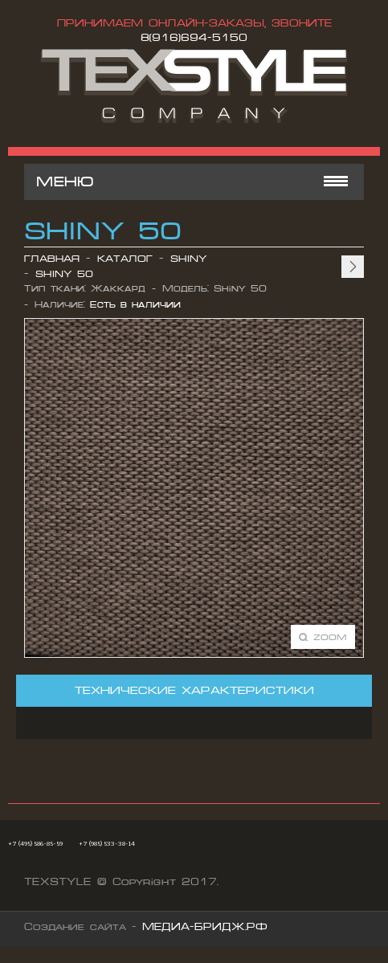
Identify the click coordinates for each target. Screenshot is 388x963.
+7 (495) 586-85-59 (35, 843)
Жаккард (118, 288)
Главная (52, 259)
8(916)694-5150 (194, 38)
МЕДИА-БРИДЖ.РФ (205, 927)
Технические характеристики (194, 690)
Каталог (125, 259)
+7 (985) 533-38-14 (107, 843)
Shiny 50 (64, 274)
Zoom (330, 637)
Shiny (188, 259)
